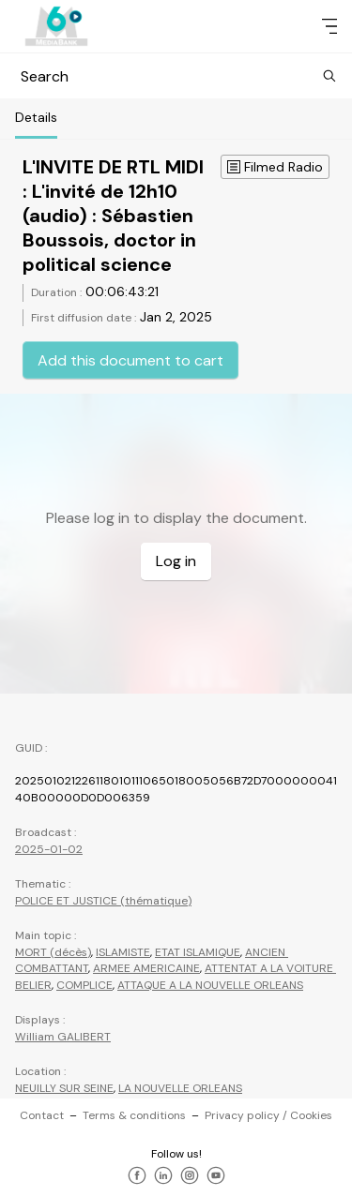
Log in (176, 561)
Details (36, 117)
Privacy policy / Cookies (268, 1115)
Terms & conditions (134, 1115)
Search (176, 76)
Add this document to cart (130, 360)
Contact (42, 1115)
